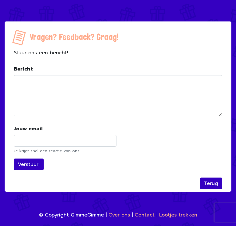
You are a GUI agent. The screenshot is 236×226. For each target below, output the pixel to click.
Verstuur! (29, 164)
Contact (145, 215)
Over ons (119, 215)
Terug (211, 183)
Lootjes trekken (178, 215)
